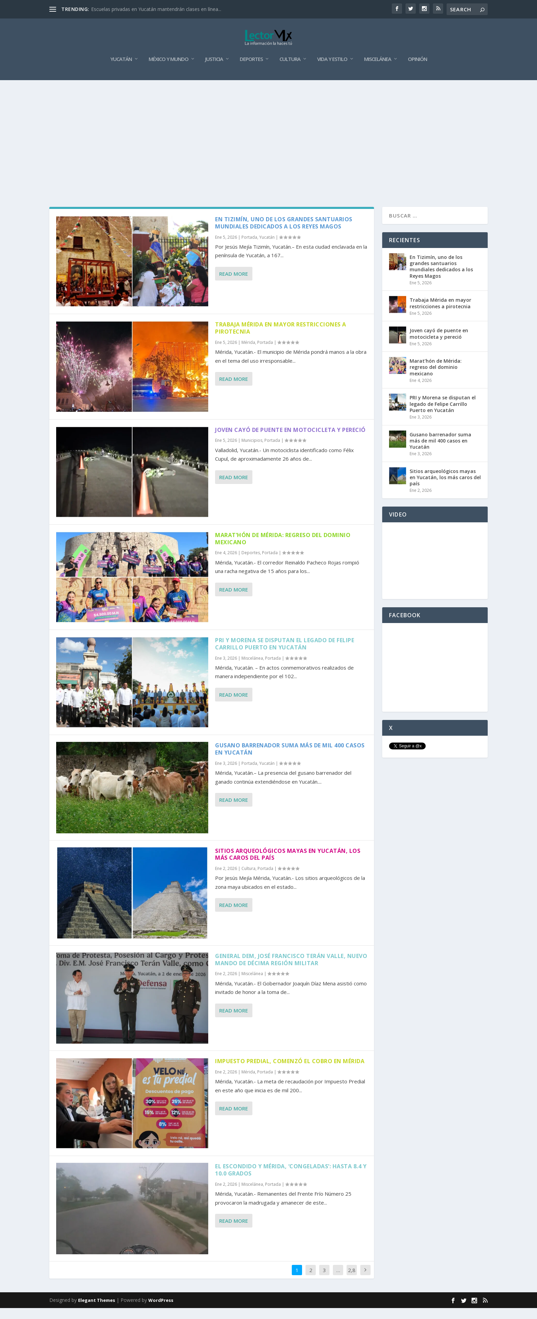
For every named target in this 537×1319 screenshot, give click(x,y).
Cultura (289, 70)
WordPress (160, 1311)
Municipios (251, 451)
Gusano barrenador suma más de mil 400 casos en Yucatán (290, 759)
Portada (249, 248)
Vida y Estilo (332, 70)
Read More (233, 284)
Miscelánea (377, 70)
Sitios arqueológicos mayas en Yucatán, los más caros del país (287, 865)
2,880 (351, 1285)
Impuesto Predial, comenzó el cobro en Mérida (289, 1072)
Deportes (251, 70)
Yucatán (121, 70)
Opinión (417, 70)
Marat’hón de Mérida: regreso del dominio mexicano (282, 549)
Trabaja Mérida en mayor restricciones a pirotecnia (280, 339)
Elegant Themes (96, 1311)
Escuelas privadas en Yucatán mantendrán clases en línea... (156, 9)
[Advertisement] (268, 142)
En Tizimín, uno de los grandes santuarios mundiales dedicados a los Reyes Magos (283, 233)
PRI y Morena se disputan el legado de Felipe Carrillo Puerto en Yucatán (284, 654)
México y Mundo (168, 70)
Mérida (248, 353)
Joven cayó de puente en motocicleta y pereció (290, 440)
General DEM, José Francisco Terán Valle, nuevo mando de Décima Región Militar (291, 970)
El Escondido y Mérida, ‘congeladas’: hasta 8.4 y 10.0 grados (290, 1180)
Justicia (214, 70)
